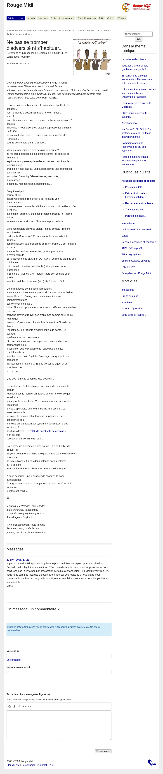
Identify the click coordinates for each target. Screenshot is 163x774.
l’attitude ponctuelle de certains (47, 431)
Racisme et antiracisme (78, 30)
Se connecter (14, 659)
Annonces (42, 18)
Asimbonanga (129, 123)
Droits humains (129, 296)
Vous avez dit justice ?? (134, 314)
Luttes (124, 235)
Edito (101, 18)
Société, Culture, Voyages (135, 260)
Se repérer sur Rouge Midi (136, 273)
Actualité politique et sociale (50, 30)
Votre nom (13, 651)
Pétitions (121, 18)
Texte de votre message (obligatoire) (28, 694)
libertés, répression (131, 308)
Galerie (110, 18)
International (128, 223)
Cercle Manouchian (87, 18)
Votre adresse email (18, 667)
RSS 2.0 (53, 765)
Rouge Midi (20, 5)
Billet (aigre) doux (131, 254)
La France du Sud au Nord (136, 229)
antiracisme (127, 289)
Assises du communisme (62, 18)
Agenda (31, 18)
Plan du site (13, 765)
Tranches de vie (134, 209)
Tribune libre (128, 267)
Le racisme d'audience (133, 59)
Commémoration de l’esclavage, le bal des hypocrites (133, 147)
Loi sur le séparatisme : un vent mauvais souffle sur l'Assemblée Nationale (138, 93)
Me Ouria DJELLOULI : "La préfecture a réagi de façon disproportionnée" (136, 133)
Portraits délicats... (135, 215)
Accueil (10, 30)
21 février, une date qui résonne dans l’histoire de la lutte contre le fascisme (136, 79)
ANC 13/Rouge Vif (131, 248)
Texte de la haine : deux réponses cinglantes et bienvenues (134, 160)
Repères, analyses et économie (138, 242)
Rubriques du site (16, 18)
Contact (42, 765)
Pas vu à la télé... (134, 187)
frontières (126, 302)
